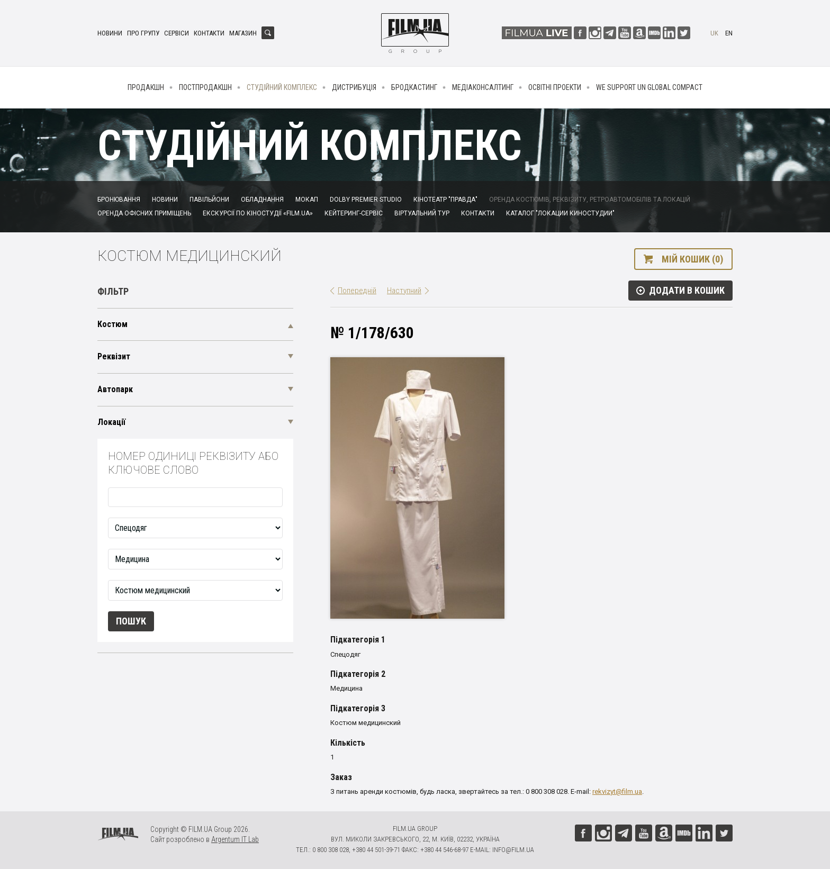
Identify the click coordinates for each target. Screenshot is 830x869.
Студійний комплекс (282, 87)
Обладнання (262, 199)
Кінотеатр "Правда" (445, 199)
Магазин (243, 33)
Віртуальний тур (421, 213)
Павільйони (209, 199)
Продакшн (146, 87)
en (729, 33)
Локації (111, 422)
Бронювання (118, 199)
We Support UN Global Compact (649, 87)
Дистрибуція (354, 87)
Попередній (357, 290)
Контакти (209, 33)
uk (714, 33)
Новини (109, 33)
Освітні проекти (554, 87)
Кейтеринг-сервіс (353, 213)
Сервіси (176, 33)
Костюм (112, 324)
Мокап (306, 199)
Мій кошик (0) (692, 259)
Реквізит (113, 356)
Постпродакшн (205, 87)
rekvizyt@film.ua (617, 791)
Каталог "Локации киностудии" (560, 213)
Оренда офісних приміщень (144, 213)
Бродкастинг (414, 87)
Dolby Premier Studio (366, 199)
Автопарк (115, 389)
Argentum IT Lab (235, 839)
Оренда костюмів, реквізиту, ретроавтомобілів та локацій (589, 199)
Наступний (404, 290)
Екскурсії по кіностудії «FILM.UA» (258, 213)
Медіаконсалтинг (482, 87)
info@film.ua (513, 850)
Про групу (143, 33)
